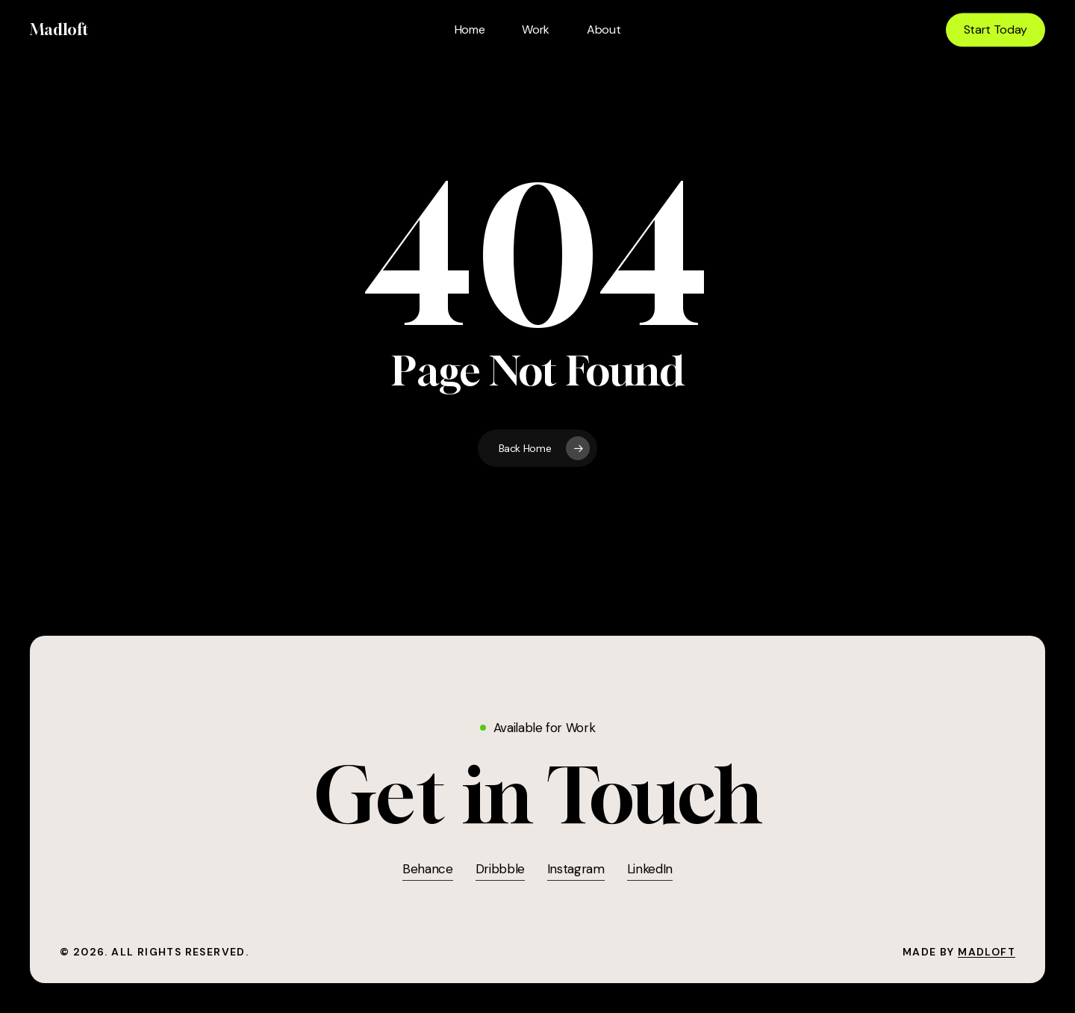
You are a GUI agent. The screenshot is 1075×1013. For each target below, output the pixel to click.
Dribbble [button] (500, 869)
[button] (538, 796)
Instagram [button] (576, 869)
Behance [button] (427, 869)
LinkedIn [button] (650, 869)
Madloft (59, 29)
